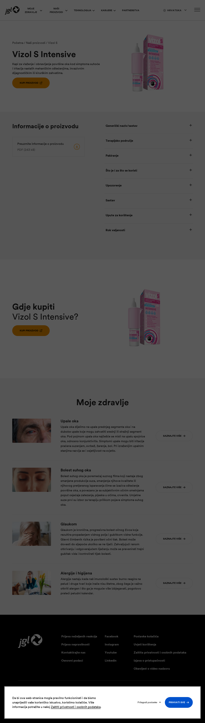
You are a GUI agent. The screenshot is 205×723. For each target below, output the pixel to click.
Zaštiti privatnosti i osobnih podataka (76, 707)
